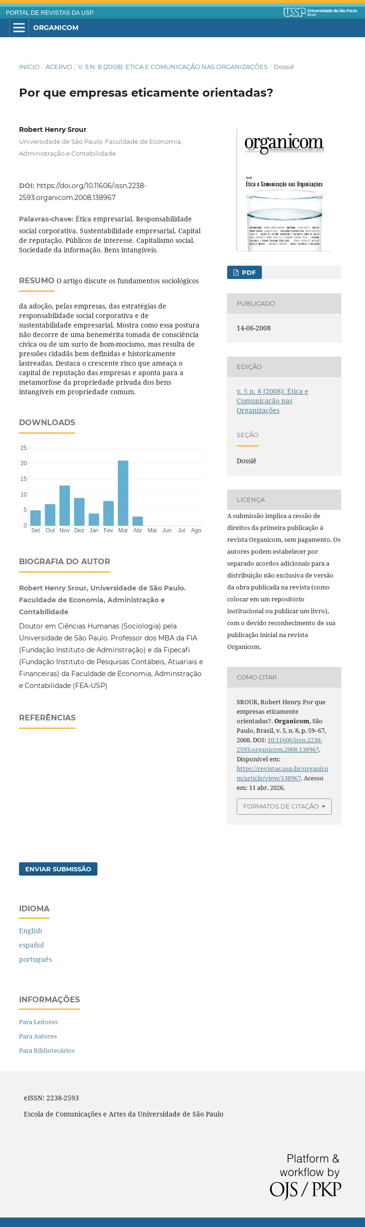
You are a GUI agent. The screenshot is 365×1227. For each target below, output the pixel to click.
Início (29, 66)
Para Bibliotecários (47, 1050)
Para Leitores (38, 1022)
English (30, 930)
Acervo (59, 66)
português (35, 959)
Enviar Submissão (58, 869)
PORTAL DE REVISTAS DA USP (50, 13)
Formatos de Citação (281, 806)
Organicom (55, 27)
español (31, 944)
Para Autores (38, 1036)
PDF (248, 272)
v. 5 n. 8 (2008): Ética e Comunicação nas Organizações (173, 66)
